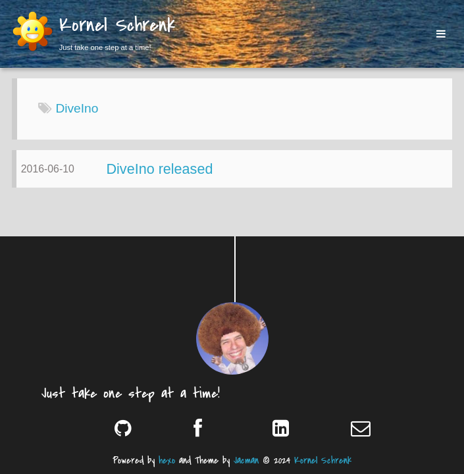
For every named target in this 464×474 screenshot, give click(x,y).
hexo (167, 460)
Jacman (246, 460)
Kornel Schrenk (117, 26)
